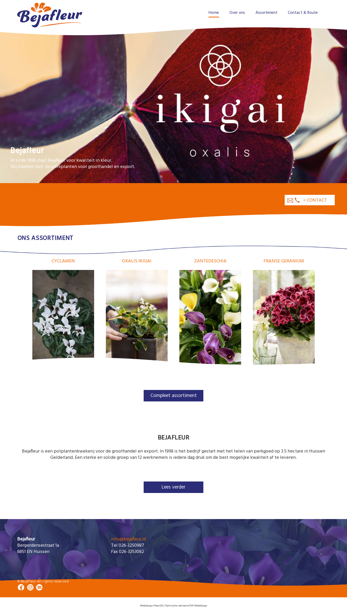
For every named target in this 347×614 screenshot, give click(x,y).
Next (324, 96)
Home (214, 12)
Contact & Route (303, 12)
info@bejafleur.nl (128, 539)
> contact (315, 200)
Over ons (237, 12)
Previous (23, 96)
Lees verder (173, 487)
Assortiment (266, 12)
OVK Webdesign (198, 606)
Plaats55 (158, 606)
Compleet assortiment (173, 396)
